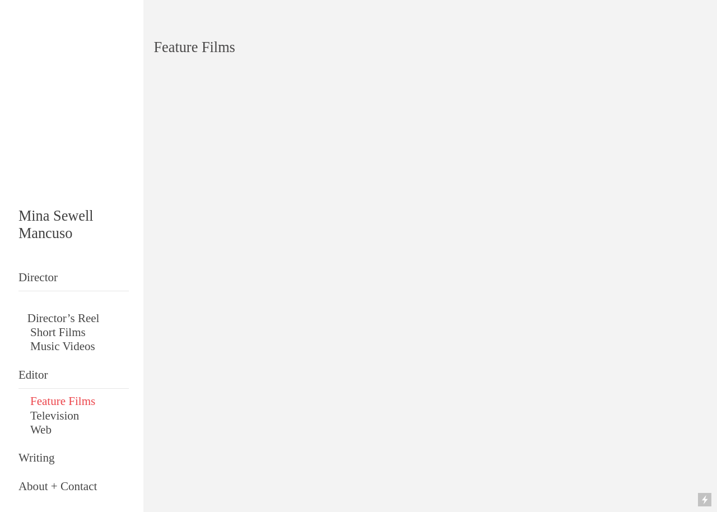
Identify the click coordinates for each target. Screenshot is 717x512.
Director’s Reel (63, 318)
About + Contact (57, 486)
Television (54, 415)
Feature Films (62, 401)
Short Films (58, 332)
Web (41, 429)
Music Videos (64, 346)
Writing (36, 457)
